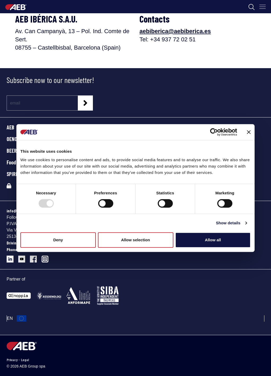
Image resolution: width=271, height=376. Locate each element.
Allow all (213, 240)
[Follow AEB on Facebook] (36, 257)
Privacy (13, 359)
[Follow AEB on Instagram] (47, 257)
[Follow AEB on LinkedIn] (12, 257)
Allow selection (135, 240)
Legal (25, 359)
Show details (228, 223)
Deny (58, 240)
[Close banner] (249, 132)
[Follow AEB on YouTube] (24, 257)
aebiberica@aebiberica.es (175, 31)
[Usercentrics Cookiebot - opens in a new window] (214, 132)
